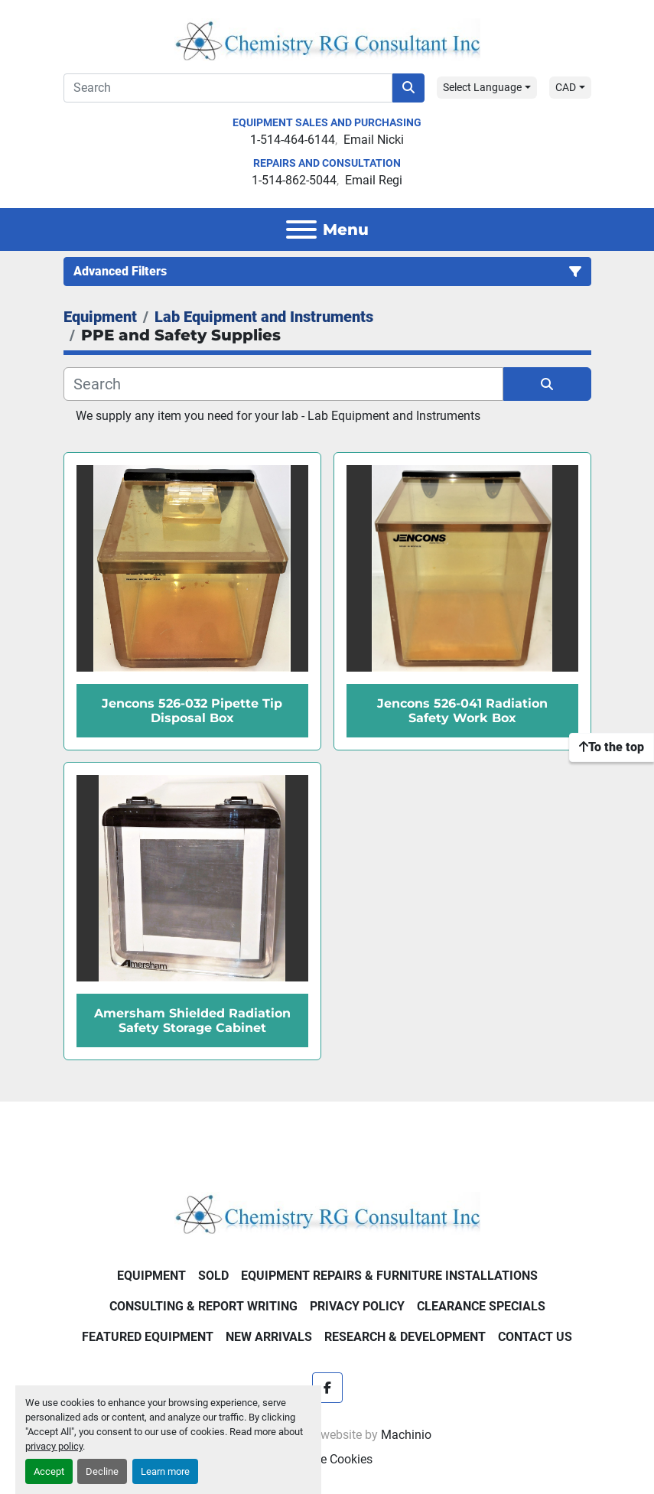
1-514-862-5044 (294, 180)
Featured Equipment (147, 1337)
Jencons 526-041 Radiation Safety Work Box (462, 710)
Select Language (482, 87)
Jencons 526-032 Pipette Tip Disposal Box (192, 710)
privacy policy (54, 1446)
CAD (565, 87)
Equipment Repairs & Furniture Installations (389, 1275)
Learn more (165, 1471)
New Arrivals (269, 1337)
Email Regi (373, 180)
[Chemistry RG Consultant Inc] (327, 1212)
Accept (49, 1471)
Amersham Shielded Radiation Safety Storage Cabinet (192, 1020)
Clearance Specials (481, 1306)
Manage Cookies (327, 1459)
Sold (213, 1275)
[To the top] (611, 747)
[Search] (228, 88)
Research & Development (405, 1337)
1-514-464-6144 (292, 139)
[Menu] (301, 229)
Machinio (406, 1434)
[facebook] (327, 1387)
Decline (102, 1471)
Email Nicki (373, 139)
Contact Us (535, 1337)
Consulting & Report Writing (203, 1306)
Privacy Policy (357, 1306)
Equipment (151, 1275)
